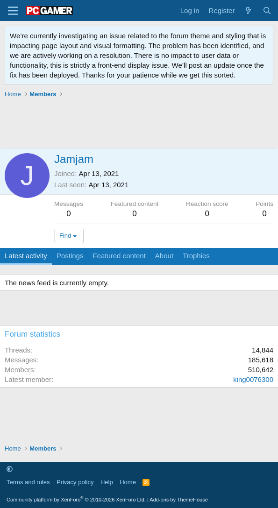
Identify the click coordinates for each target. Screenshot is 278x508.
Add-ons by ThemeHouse (179, 499)
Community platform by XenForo (76, 499)
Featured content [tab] (119, 256)
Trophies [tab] (196, 256)
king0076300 (253, 379)
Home (128, 482)
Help (106, 482)
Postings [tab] (70, 256)
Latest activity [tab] (26, 256)
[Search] (267, 10)
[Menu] (13, 10)
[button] (9, 469)
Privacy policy (75, 482)
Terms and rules (28, 482)
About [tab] (164, 256)
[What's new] (248, 10)
